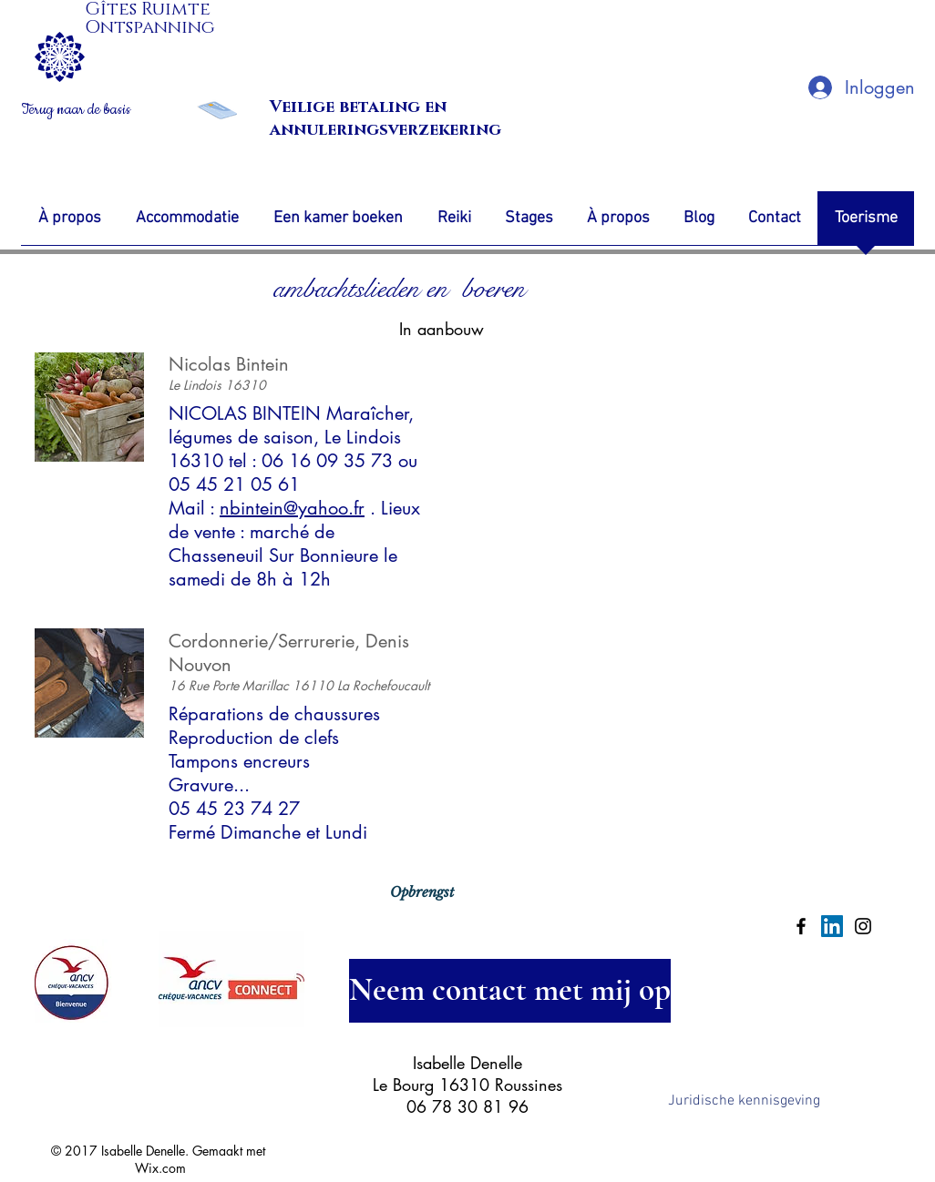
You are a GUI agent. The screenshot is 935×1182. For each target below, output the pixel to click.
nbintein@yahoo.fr (292, 508)
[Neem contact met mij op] (510, 991)
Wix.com (160, 1168)
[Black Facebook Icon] (801, 926)
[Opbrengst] (422, 892)
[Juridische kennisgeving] (743, 1101)
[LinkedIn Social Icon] (832, 926)
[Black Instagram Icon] (863, 926)
